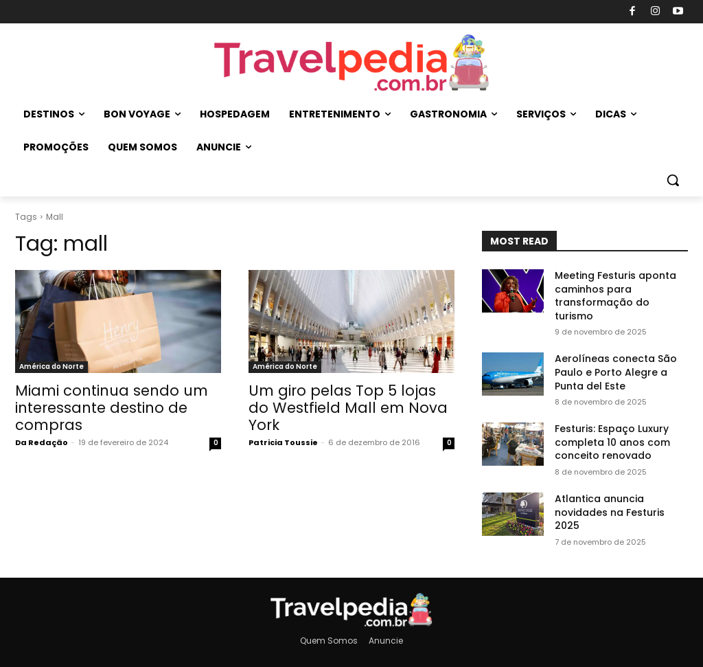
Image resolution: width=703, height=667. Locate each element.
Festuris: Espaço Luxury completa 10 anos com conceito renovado (612, 442)
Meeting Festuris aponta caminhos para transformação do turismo (615, 296)
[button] (672, 179)
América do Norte (51, 366)
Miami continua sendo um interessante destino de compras (111, 408)
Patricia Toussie (283, 442)
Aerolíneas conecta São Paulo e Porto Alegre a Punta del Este (616, 372)
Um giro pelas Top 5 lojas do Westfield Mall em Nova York (348, 408)
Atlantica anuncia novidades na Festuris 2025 (610, 512)
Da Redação (41, 442)
